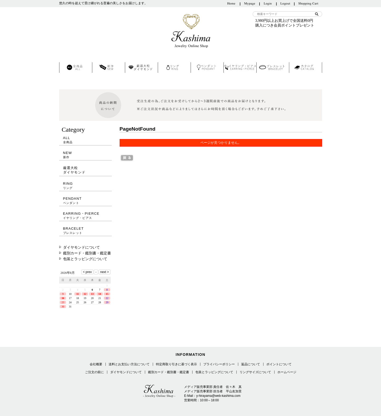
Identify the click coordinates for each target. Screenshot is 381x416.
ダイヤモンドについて (81, 247)
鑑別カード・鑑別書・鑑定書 (87, 253)
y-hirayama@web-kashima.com (218, 396)
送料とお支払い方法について (129, 364)
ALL (85, 140)
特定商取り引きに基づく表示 (176, 364)
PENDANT (85, 201)
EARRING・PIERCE (85, 216)
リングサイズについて (255, 372)
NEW (85, 155)
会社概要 (96, 364)
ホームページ (286, 372)
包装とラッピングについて (85, 259)
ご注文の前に (94, 372)
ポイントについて (279, 364)
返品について (250, 364)
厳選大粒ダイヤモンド (74, 170)
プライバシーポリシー (219, 364)
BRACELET (85, 231)
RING (85, 186)
